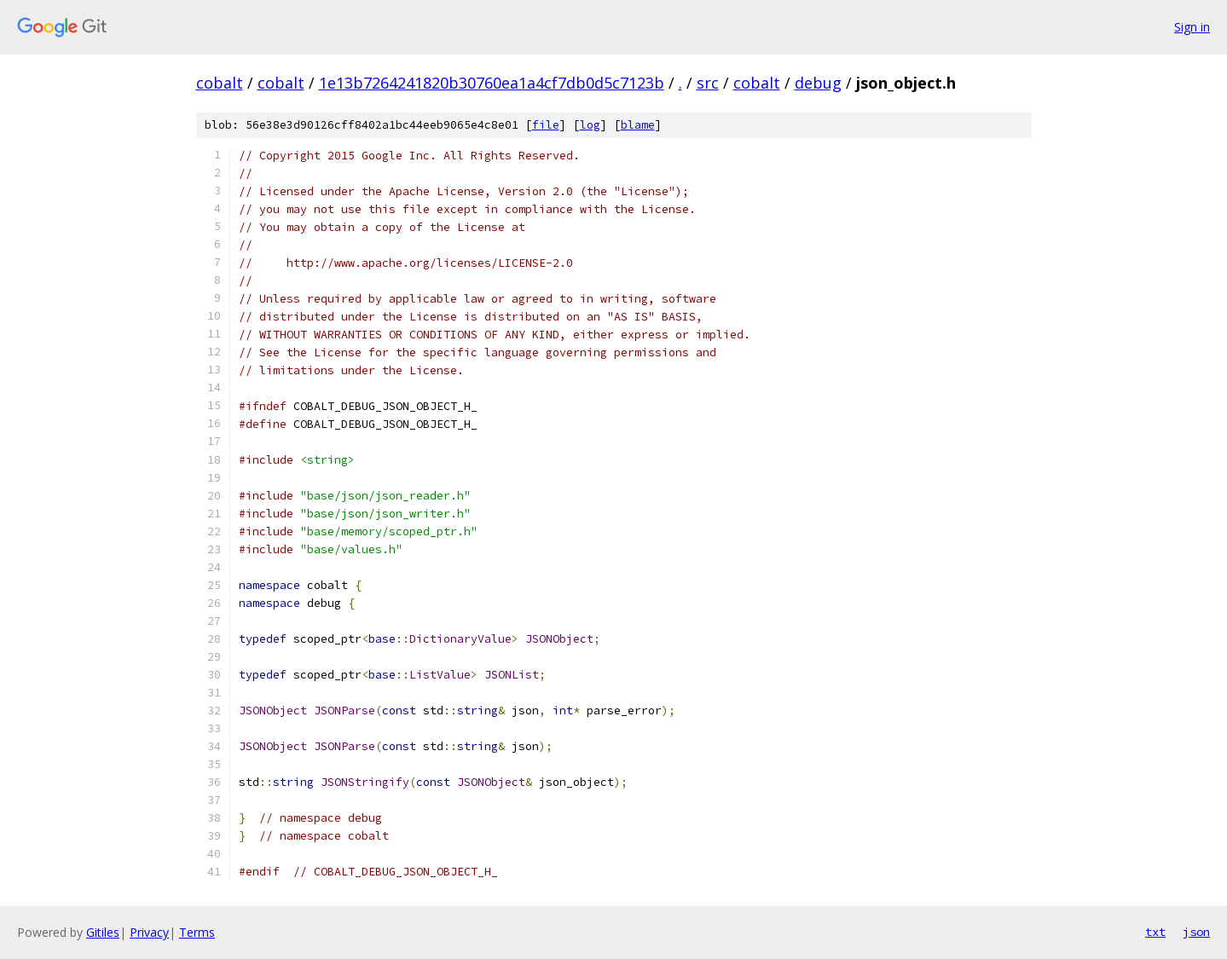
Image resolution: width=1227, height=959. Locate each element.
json (1196, 931)
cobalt (219, 82)
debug (818, 82)
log (590, 125)
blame (638, 125)
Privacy (149, 932)
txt (1155, 931)
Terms (197, 932)
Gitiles (102, 932)
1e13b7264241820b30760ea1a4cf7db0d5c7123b (491, 82)
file (545, 125)
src (708, 82)
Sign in (1192, 27)
